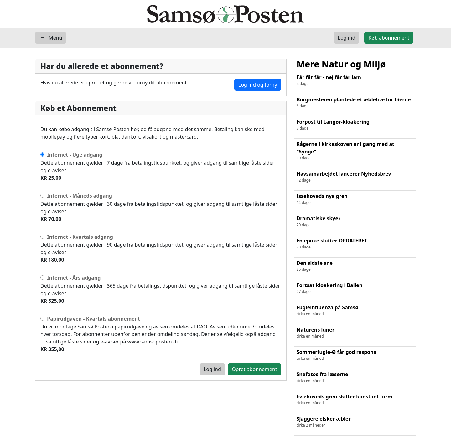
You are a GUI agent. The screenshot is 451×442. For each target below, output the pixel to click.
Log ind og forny (257, 84)
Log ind (212, 369)
